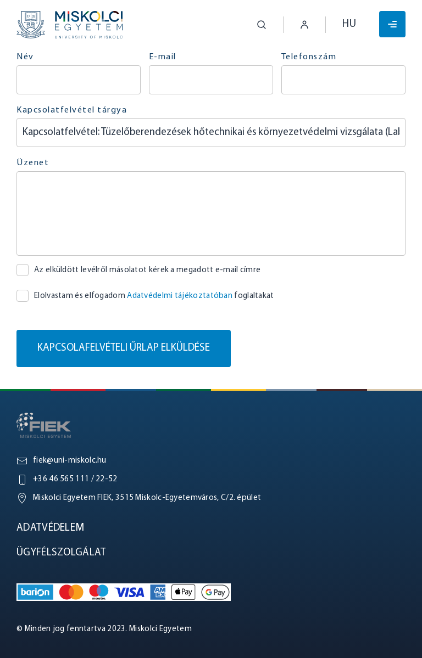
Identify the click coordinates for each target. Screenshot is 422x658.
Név (25, 57)
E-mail (162, 57)
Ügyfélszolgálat (61, 553)
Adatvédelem (50, 528)
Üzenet (32, 163)
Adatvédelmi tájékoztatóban (179, 296)
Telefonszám (309, 57)
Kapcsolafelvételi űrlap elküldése (123, 348)
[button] (253, 24)
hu (349, 24)
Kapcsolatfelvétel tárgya (71, 110)
